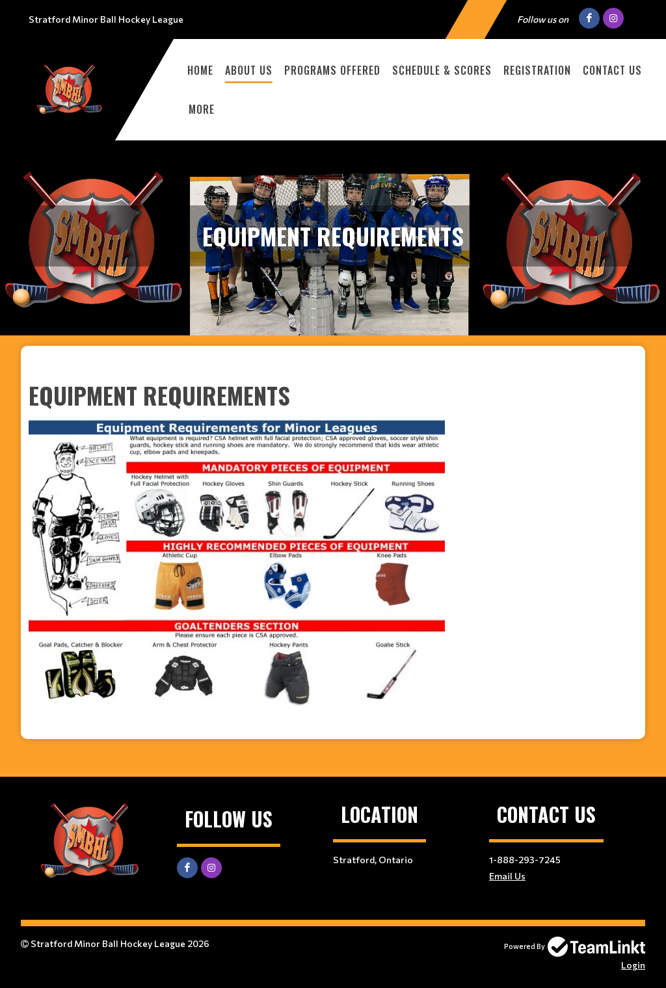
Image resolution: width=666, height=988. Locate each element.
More (202, 109)
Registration (537, 70)
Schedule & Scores (442, 70)
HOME (200, 70)
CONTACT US (612, 70)
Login (633, 964)
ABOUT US (249, 70)
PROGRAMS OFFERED (332, 70)
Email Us (507, 875)
